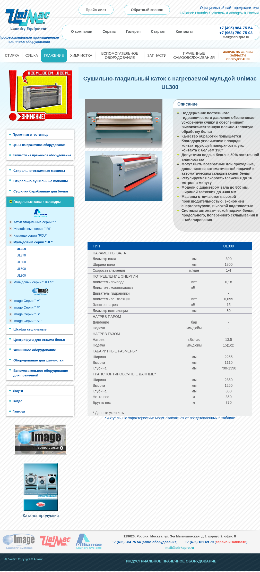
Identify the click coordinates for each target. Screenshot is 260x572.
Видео (17, 401)
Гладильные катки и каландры (36, 202)
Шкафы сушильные (30, 329)
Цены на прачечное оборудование (39, 145)
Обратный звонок (147, 10)
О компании (81, 31)
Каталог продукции (41, 516)
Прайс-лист (96, 10)
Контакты (184, 31)
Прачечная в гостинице (30, 134)
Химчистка (81, 55)
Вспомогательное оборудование (119, 55)
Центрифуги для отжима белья (39, 340)
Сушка (31, 55)
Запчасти (156, 55)
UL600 (21, 269)
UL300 (21, 249)
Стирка (12, 55)
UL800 (21, 275)
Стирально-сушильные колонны (40, 181)
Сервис (109, 31)
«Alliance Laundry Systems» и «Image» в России (219, 13)
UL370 (21, 255)
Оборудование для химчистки (38, 360)
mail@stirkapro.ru (236, 37)
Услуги (18, 391)
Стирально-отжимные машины (39, 171)
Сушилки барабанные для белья (40, 191)
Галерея (133, 31)
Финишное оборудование (34, 350)
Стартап (158, 31)
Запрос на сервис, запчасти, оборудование (238, 55)
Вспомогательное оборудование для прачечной (40, 373)
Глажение (54, 55)
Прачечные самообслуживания (194, 55)
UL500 (21, 262)
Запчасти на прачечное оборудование (42, 155)
